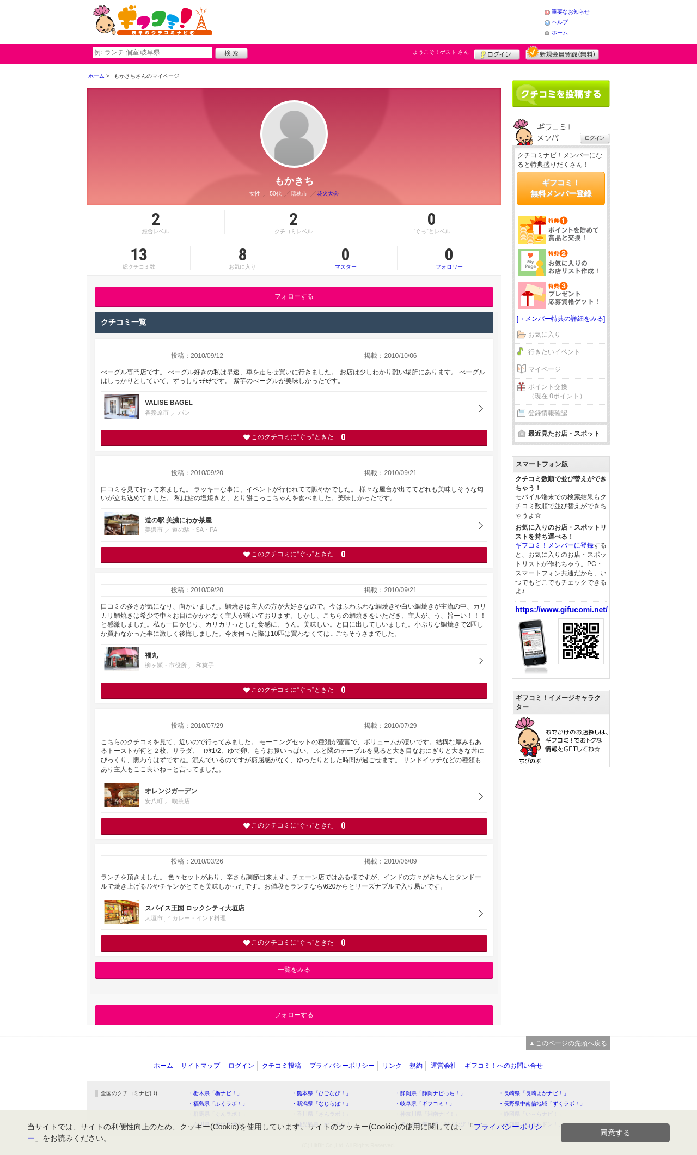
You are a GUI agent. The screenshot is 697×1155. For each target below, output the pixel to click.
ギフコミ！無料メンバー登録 (560, 188)
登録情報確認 (547, 413)
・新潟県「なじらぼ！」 (321, 1104)
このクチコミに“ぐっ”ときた (294, 437)
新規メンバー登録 (562, 53)
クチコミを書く (561, 93)
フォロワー (449, 258)
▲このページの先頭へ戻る (568, 1043)
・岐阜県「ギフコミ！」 (425, 1104)
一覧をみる (294, 970)
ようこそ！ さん (441, 52)
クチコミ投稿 (281, 1065)
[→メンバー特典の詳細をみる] (561, 319)
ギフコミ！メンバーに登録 (554, 545)
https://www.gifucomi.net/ (561, 609)
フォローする (294, 296)
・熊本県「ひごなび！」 (321, 1093)
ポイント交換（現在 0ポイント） (557, 391)
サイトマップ (200, 1065)
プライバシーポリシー (342, 1065)
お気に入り (544, 334)
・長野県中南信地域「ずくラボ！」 (541, 1104)
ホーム (560, 32)
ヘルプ (560, 22)
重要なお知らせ (571, 12)
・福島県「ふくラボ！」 (218, 1104)
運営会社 (444, 1065)
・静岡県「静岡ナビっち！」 (430, 1093)
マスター (345, 258)
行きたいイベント (554, 352)
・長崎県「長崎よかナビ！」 (533, 1093)
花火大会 (328, 194)
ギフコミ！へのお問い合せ (503, 1065)
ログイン (497, 53)
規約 (416, 1065)
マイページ (544, 369)
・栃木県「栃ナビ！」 (215, 1093)
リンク (392, 1065)
